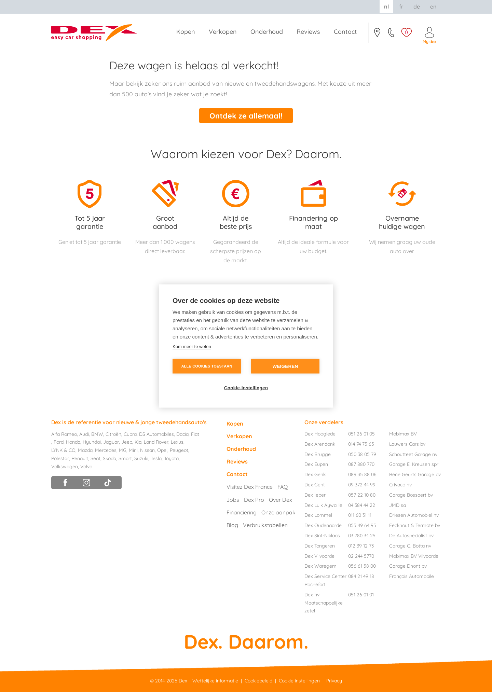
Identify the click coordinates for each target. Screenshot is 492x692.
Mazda (85, 450)
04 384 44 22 (361, 505)
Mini (133, 450)
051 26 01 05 (361, 434)
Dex (183, 681)
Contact (377, 34)
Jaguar (111, 442)
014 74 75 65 (361, 444)
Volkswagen (64, 466)
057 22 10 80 (361, 495)
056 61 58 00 (362, 566)
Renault (79, 458)
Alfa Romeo (64, 434)
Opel (162, 450)
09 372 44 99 (361, 485)
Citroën (113, 434)
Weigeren (285, 366)
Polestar (60, 458)
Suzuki (141, 458)
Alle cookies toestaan (206, 366)
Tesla (156, 458)
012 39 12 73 (361, 546)
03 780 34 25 (361, 535)
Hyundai (92, 442)
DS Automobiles (156, 434)
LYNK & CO (63, 450)
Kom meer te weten (192, 346)
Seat (95, 458)
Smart (125, 458)
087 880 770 (361, 464)
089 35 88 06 (362, 474)
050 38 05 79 (362, 454)
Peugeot (179, 450)
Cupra (130, 434)
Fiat (195, 434)
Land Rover (156, 442)
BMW (97, 434)
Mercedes (106, 450)
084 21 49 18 (361, 576)
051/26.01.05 (392, 34)
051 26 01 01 (361, 595)
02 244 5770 (361, 556)
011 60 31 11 (359, 515)
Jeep (126, 442)
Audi (84, 434)
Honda (73, 442)
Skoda (109, 458)
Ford (59, 442)
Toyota (171, 458)
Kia (138, 442)
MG (122, 450)
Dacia (182, 434)
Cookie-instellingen (246, 387)
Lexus (177, 442)
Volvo (86, 466)
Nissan (147, 450)
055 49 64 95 (362, 525)
